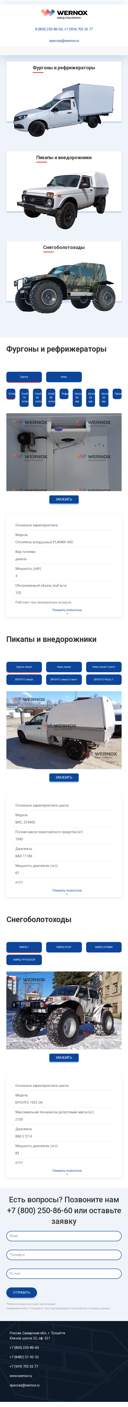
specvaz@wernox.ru (64, 41)
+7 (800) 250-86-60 (24, 1348)
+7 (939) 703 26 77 (78, 29)
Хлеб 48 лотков (51, 397)
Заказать (64, 499)
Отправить (21, 1292)
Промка (118, 393)
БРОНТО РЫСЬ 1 (104, 679)
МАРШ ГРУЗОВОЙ (24, 959)
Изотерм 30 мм (104, 397)
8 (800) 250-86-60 (49, 29)
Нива (64, 376)
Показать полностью (67, 612)
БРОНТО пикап (24, 679)
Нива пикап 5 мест (103, 666)
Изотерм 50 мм (91, 397)
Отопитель (12, 393)
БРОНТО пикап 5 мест (64, 679)
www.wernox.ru (21, 1376)
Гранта (24, 376)
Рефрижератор (65, 393)
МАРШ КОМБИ (103, 947)
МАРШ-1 (24, 947)
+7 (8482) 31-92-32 (24, 1357)
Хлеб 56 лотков (38, 397)
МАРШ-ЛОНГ (64, 947)
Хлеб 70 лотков (25, 397)
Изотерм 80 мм (78, 397)
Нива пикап (64, 666)
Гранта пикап (24, 666)
